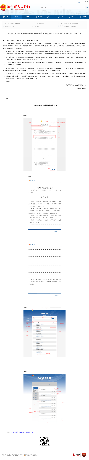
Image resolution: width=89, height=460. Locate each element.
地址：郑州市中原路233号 (23, 454)
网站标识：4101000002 (7, 455)
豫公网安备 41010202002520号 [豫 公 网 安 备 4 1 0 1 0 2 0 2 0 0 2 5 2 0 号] (31, 455)
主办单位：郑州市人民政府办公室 (9, 454)
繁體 (79, 2)
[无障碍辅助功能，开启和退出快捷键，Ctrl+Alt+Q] (86, 2)
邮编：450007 (33, 454)
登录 (82, 2)
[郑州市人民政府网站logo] (15, 7)
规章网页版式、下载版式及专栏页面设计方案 (22, 432)
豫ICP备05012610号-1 (18, 455)
